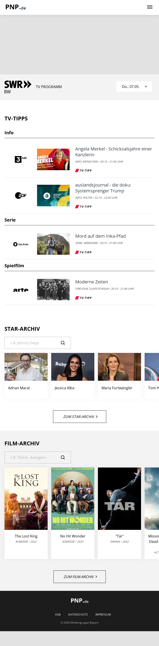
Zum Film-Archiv (80, 576)
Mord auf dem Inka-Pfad (100, 236)
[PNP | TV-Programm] (15, 7)
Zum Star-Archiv (80, 416)
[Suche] (37, 343)
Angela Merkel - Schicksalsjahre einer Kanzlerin (113, 152)
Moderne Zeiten (91, 282)
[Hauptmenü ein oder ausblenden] (150, 7)
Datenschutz (78, 614)
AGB (58, 614)
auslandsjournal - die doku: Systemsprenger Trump (103, 188)
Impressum (103, 614)
